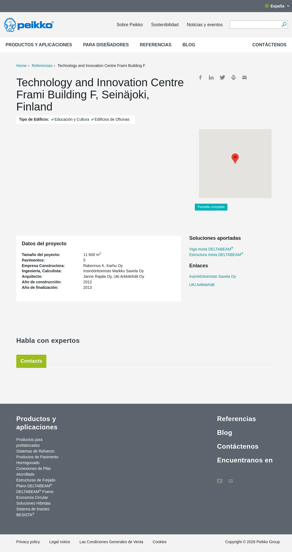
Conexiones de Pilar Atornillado (33, 471)
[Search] (283, 24)
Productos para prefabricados (29, 442)
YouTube (219, 478)
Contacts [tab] (31, 361)
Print (233, 77)
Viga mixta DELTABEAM (211, 249)
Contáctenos (269, 44)
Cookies (160, 542)
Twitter (222, 77)
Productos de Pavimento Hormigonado (37, 460)
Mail (244, 77)
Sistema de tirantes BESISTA (32, 512)
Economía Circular (32, 497)
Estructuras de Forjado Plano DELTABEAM (35, 483)
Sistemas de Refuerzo (35, 451)
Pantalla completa (211, 207)
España (277, 6)
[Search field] (254, 25)
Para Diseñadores (106, 44)
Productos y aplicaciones (39, 44)
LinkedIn (211, 77)
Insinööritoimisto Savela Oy (212, 276)
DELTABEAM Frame (35, 491)
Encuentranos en (245, 460)
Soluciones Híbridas (33, 503)
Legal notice (59, 542)
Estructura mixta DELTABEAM (216, 254)
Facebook (200, 77)
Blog (188, 44)
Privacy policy (28, 542)
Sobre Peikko (129, 24)
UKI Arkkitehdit (202, 284)
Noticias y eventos (205, 24)
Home (21, 65)
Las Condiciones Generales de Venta (111, 542)
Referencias (156, 44)
